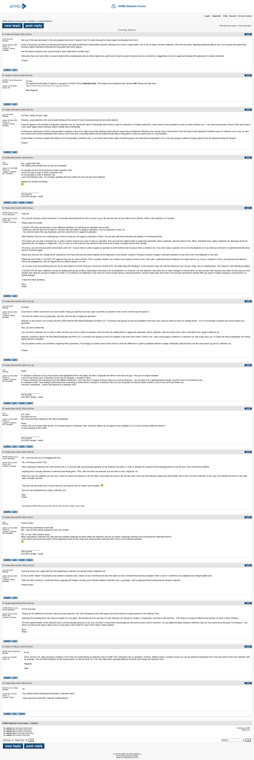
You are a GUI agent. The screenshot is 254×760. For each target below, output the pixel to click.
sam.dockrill (7, 39)
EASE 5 (32, 21)
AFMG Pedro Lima (10, 213)
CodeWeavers (127, 757)
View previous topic (227, 26)
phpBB (122, 754)
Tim (4, 162)
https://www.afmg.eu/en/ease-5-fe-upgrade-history (47, 86)
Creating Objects (45, 21)
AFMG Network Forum (132, 6)
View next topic (244, 26)
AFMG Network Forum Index (14, 21)
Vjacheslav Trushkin (132, 756)
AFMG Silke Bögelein (11, 651)
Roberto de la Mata (10, 688)
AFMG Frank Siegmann (12, 80)
